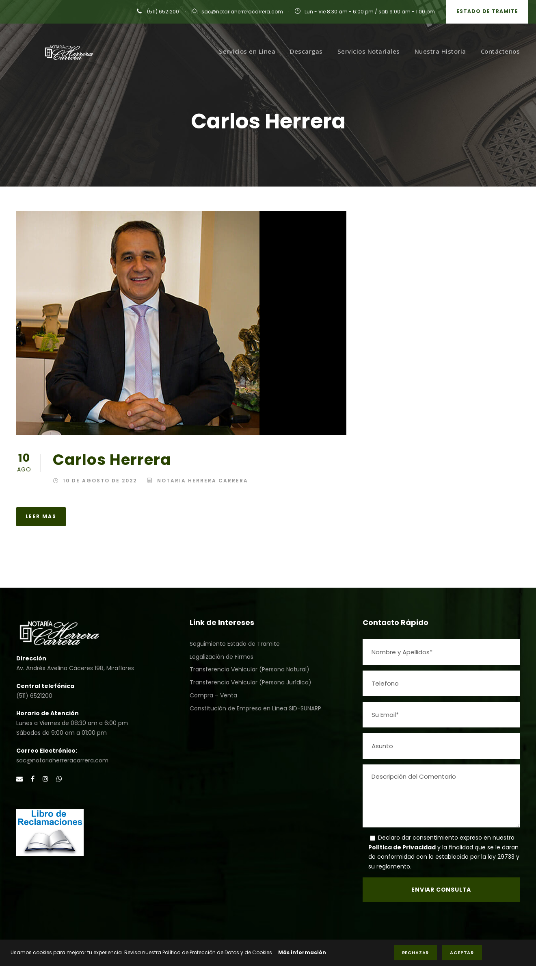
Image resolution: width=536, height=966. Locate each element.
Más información (302, 952)
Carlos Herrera (112, 459)
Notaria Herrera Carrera (202, 480)
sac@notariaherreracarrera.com (242, 11)
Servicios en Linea (247, 51)
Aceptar (462, 952)
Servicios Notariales (368, 51)
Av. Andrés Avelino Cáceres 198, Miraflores (75, 668)
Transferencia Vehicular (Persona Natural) (249, 669)
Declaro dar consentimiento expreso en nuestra (446, 838)
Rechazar (415, 952)
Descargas (306, 51)
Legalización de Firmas (221, 657)
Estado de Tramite (487, 11)
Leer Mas (41, 516)
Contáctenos (500, 51)
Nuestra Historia (440, 51)
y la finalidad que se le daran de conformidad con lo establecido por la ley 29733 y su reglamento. (443, 857)
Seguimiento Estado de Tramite (235, 644)
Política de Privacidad (402, 847)
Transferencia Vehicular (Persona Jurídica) (250, 682)
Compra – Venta (213, 695)
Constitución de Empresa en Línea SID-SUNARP (255, 708)
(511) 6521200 (162, 11)
